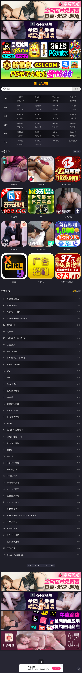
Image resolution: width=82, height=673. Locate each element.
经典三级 (38, 118)
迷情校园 (20, 136)
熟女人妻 (20, 109)
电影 (5, 116)
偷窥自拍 (20, 123)
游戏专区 (73, 97)
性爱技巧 (73, 136)
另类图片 (73, 127)
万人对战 (55, 97)
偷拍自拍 (38, 114)
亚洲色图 (38, 123)
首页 (29, 565)
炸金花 (38, 101)
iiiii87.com (41, 83)
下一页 (45, 565)
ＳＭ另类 (73, 109)
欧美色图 (55, 123)
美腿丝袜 (20, 127)
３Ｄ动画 (73, 106)
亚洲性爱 (20, 114)
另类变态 (73, 118)
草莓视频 (55, 141)
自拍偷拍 (38, 106)
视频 (5, 107)
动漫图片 (73, 123)
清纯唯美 (38, 127)
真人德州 (38, 97)
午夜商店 (38, 141)
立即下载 (56, 668)
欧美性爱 (73, 114)
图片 (5, 125)
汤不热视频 (73, 141)
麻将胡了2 (20, 101)
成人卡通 (55, 114)
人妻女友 (55, 132)
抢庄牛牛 (73, 101)
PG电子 (20, 97)
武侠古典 (73, 132)
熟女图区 (55, 127)
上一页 (37, 565)
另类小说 (38, 136)
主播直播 (55, 109)
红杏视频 (20, 144)
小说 (5, 133)
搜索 (76, 89)
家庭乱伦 (38, 132)
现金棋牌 (55, 101)
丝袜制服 (38, 109)
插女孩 (20, 141)
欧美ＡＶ (55, 106)
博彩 (5, 98)
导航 (5, 142)
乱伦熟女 (55, 118)
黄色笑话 (55, 136)
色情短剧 (38, 144)
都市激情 (20, 132)
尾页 (52, 565)
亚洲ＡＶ (20, 106)
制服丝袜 (20, 118)
